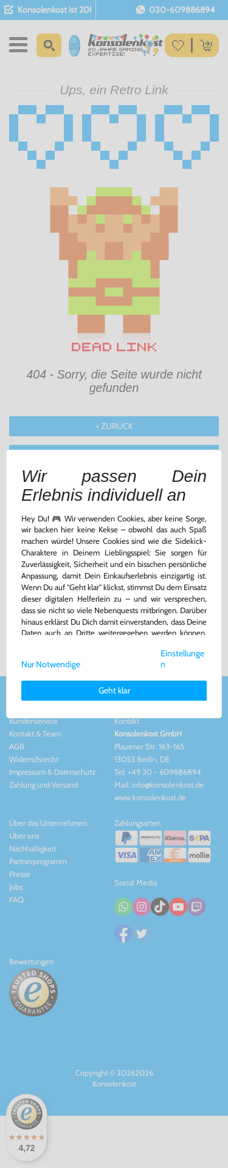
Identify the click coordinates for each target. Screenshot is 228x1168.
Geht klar (114, 690)
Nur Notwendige (50, 664)
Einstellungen (182, 659)
